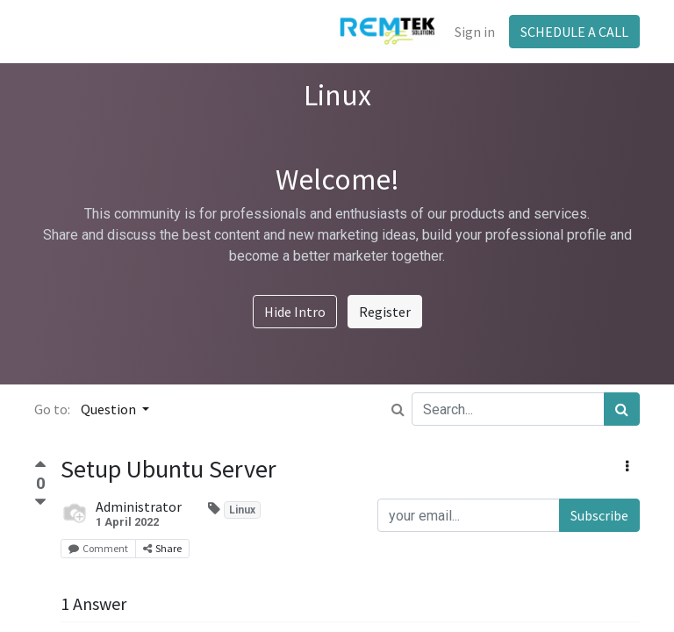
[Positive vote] (40, 466)
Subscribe (599, 515)
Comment (98, 548)
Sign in (475, 31)
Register (385, 311)
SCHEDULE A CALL (574, 31)
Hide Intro (295, 311)
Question (110, 409)
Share (162, 548)
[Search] (622, 409)
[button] (627, 466)
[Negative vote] (40, 503)
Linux (242, 510)
